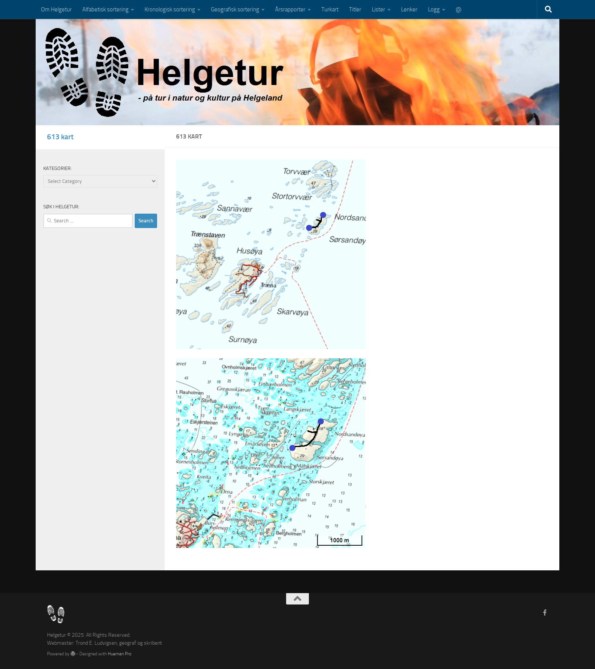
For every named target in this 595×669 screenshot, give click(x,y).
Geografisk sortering (235, 9)
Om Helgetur (56, 9)
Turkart (329, 9)
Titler (355, 9)
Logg (434, 9)
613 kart (60, 136)
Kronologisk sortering (170, 9)
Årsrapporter (290, 9)
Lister (378, 9)
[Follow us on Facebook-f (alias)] (545, 612)
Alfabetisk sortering (105, 9)
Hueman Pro (119, 653)
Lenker (409, 9)
